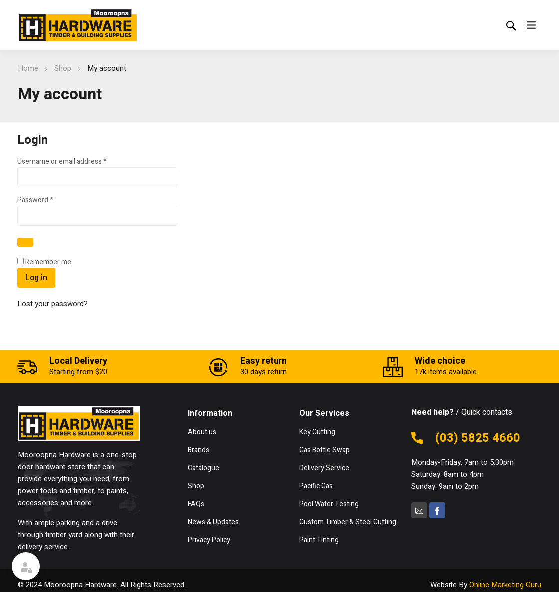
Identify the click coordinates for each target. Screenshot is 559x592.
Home (28, 68)
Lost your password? (52, 303)
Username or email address (75, 161)
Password (49, 200)
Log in (36, 278)
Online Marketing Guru (505, 584)
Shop (62, 68)
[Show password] (25, 242)
